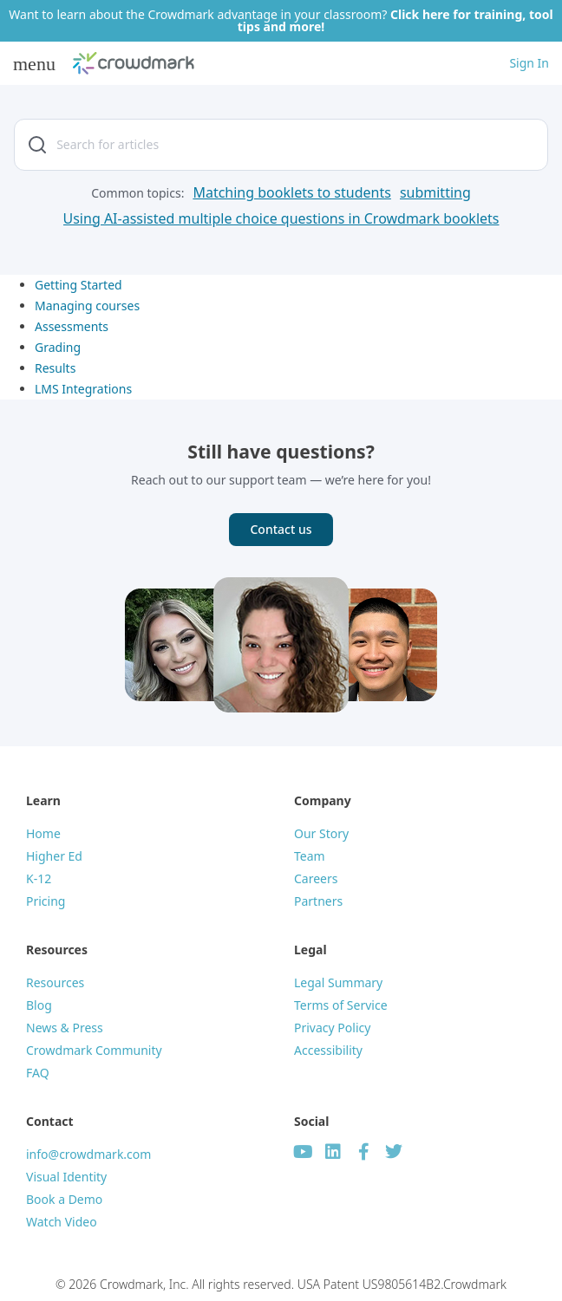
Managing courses (87, 305)
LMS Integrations (83, 389)
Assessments (71, 326)
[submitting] (435, 193)
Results (55, 368)
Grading (58, 347)
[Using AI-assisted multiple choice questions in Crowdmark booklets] (281, 219)
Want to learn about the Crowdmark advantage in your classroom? (280, 20)
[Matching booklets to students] (291, 193)
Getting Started (78, 284)
